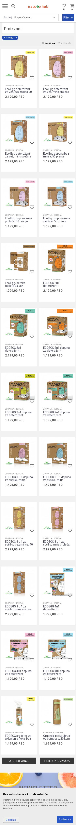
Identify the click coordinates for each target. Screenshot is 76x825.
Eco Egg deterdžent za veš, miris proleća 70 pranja (56, 92)
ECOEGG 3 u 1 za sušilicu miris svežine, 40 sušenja (18, 609)
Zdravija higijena (14, 86)
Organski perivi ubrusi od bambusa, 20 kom (57, 737)
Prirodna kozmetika (53, 733)
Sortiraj (8, 17)
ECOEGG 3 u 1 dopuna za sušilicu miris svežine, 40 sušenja (57, 480)
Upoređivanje (19, 760)
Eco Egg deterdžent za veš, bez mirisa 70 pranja (18, 92)
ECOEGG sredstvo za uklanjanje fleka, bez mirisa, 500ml (18, 738)
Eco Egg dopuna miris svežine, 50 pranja (57, 220)
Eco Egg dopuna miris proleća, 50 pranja (18, 220)
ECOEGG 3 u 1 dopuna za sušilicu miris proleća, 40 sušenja (19, 480)
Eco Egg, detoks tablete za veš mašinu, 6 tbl (15, 286)
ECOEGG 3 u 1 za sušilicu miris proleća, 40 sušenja (56, 544)
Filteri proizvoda (57, 760)
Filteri (68, 17)
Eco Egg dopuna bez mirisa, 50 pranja (56, 155)
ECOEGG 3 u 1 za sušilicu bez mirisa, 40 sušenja (19, 544)
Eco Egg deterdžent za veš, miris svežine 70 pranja (18, 156)
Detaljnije (11, 819)
